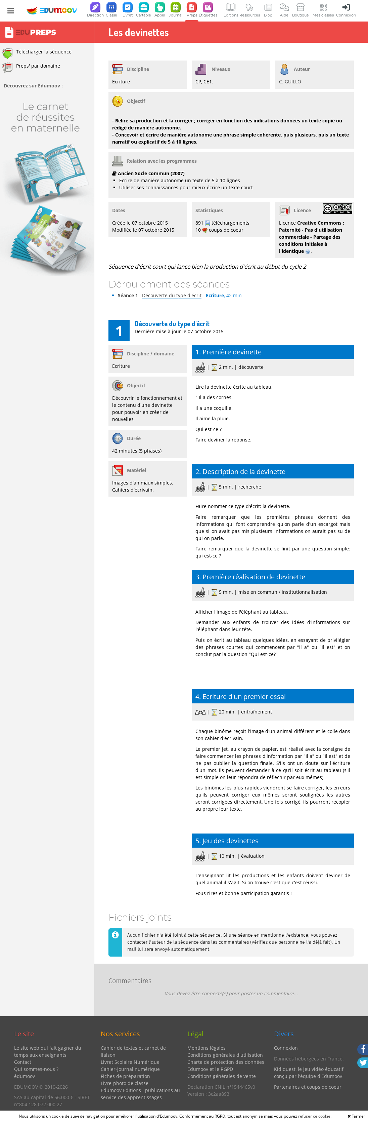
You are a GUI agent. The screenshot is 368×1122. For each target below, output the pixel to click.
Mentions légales (206, 1048)
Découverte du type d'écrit (171, 295)
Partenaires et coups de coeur (307, 1087)
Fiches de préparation (125, 1076)
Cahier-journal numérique (130, 1069)
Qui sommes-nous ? (36, 1069)
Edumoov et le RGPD (210, 1069)
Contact (22, 1062)
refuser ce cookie (314, 1116)
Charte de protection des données (225, 1062)
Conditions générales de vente (221, 1076)
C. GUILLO (290, 81)
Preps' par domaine (31, 67)
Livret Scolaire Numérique (130, 1062)
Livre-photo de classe (124, 1083)
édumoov (24, 1076)
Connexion (286, 1048)
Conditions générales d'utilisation (225, 1055)
